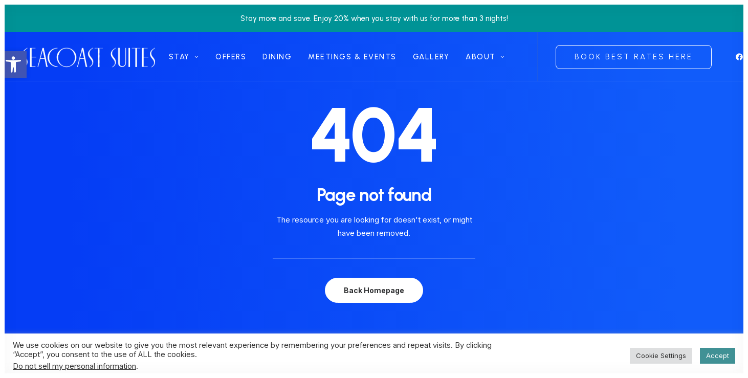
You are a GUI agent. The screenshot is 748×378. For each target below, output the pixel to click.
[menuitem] (184, 56)
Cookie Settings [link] (661, 355)
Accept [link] (717, 355)
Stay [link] (184, 56)
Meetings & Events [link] (352, 56)
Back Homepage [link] (374, 290)
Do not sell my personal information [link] (74, 366)
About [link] (485, 56)
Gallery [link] (431, 56)
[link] (13, 64)
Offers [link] (230, 56)
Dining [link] (277, 56)
